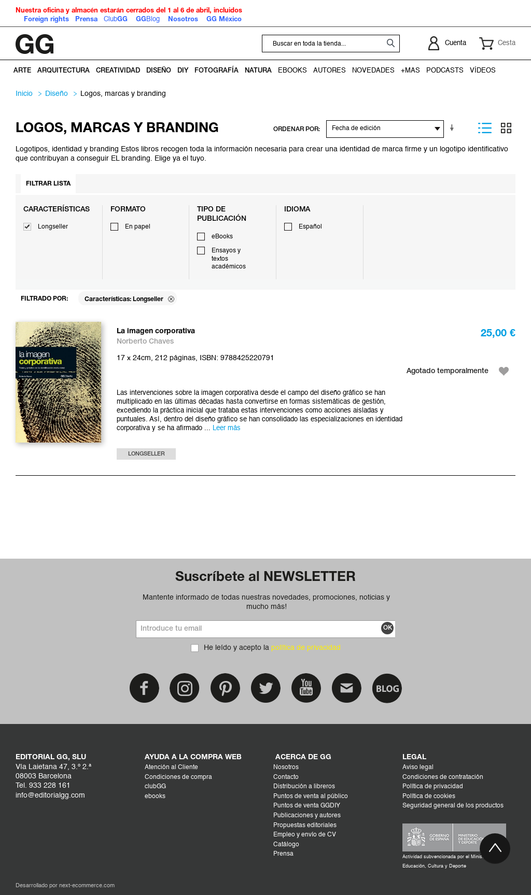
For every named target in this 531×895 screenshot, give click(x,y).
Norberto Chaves (145, 341)
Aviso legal (418, 767)
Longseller (53, 227)
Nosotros (286, 767)
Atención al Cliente (171, 767)
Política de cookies (428, 796)
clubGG (155, 787)
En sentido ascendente (454, 128)
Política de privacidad (432, 787)
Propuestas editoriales (305, 825)
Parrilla (506, 128)
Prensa (283, 854)
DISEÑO (56, 93)
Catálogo (286, 845)
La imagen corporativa (156, 331)
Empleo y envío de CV (304, 835)
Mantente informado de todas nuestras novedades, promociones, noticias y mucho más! (266, 602)
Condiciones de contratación (442, 777)
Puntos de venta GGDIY (306, 806)
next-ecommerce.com (87, 886)
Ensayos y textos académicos (229, 259)
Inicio (24, 93)
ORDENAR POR (295, 129)
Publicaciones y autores (307, 816)
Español (310, 227)
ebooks (155, 796)
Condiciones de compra (178, 777)
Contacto (286, 777)
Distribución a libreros (304, 787)
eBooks (222, 237)
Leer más (227, 428)
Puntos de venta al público (310, 796)
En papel (137, 227)
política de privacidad (306, 647)
